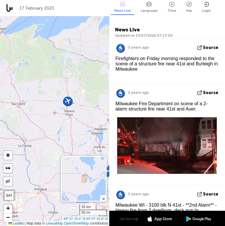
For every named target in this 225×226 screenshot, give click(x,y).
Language (149, 7)
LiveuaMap (54, 223)
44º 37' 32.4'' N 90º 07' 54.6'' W (86, 218)
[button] (106, 172)
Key (189, 7)
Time (171, 7)
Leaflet (15, 223)
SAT (9, 195)
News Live (122, 7)
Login (206, 7)
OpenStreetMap (76, 223)
